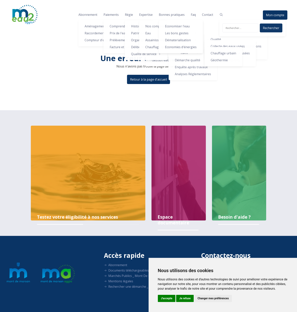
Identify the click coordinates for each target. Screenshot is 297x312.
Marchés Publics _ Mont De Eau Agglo (133, 276)
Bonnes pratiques (172, 15)
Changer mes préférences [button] (213, 298)
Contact (207, 15)
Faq (193, 15)
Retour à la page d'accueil (148, 79)
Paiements (111, 15)
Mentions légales (118, 281)
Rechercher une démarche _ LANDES (132, 286)
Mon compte (275, 15)
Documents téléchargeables (126, 270)
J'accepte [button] (166, 298)
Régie (129, 15)
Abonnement (87, 15)
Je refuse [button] (185, 298)
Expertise (146, 15)
